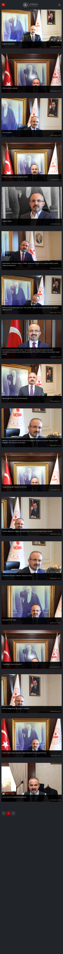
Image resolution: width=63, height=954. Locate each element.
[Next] (13, 813)
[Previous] (4, 813)
